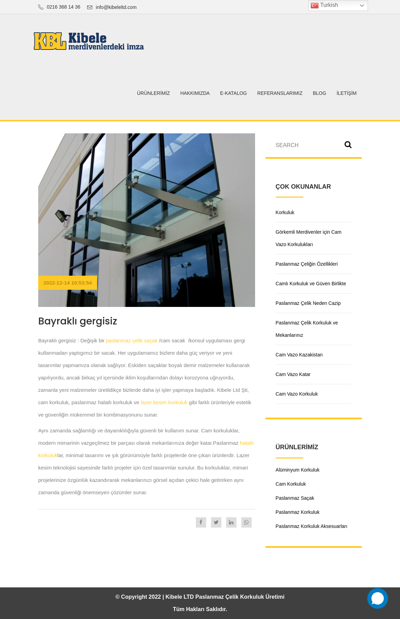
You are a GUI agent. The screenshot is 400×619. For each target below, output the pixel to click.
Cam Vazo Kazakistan (299, 354)
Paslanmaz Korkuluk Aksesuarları (312, 526)
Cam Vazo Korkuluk (297, 394)
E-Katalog (233, 93)
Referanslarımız (279, 93)
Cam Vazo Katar (293, 374)
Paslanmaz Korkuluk (298, 512)
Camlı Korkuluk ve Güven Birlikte (311, 283)
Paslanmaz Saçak (295, 498)
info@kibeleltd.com (116, 7)
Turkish (324, 5)
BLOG (319, 93)
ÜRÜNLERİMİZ (153, 93)
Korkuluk (285, 212)
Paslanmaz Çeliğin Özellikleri (307, 264)
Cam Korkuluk (291, 484)
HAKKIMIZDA (195, 93)
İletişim (347, 93)
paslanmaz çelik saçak (132, 340)
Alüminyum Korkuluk (298, 470)
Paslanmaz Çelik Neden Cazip (308, 303)
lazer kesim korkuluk (164, 402)
